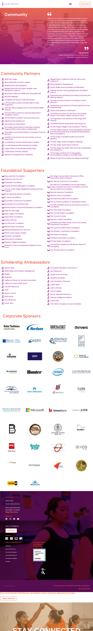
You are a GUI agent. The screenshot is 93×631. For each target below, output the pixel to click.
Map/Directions (11, 512)
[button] (70, 4)
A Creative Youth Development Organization (39, 544)
